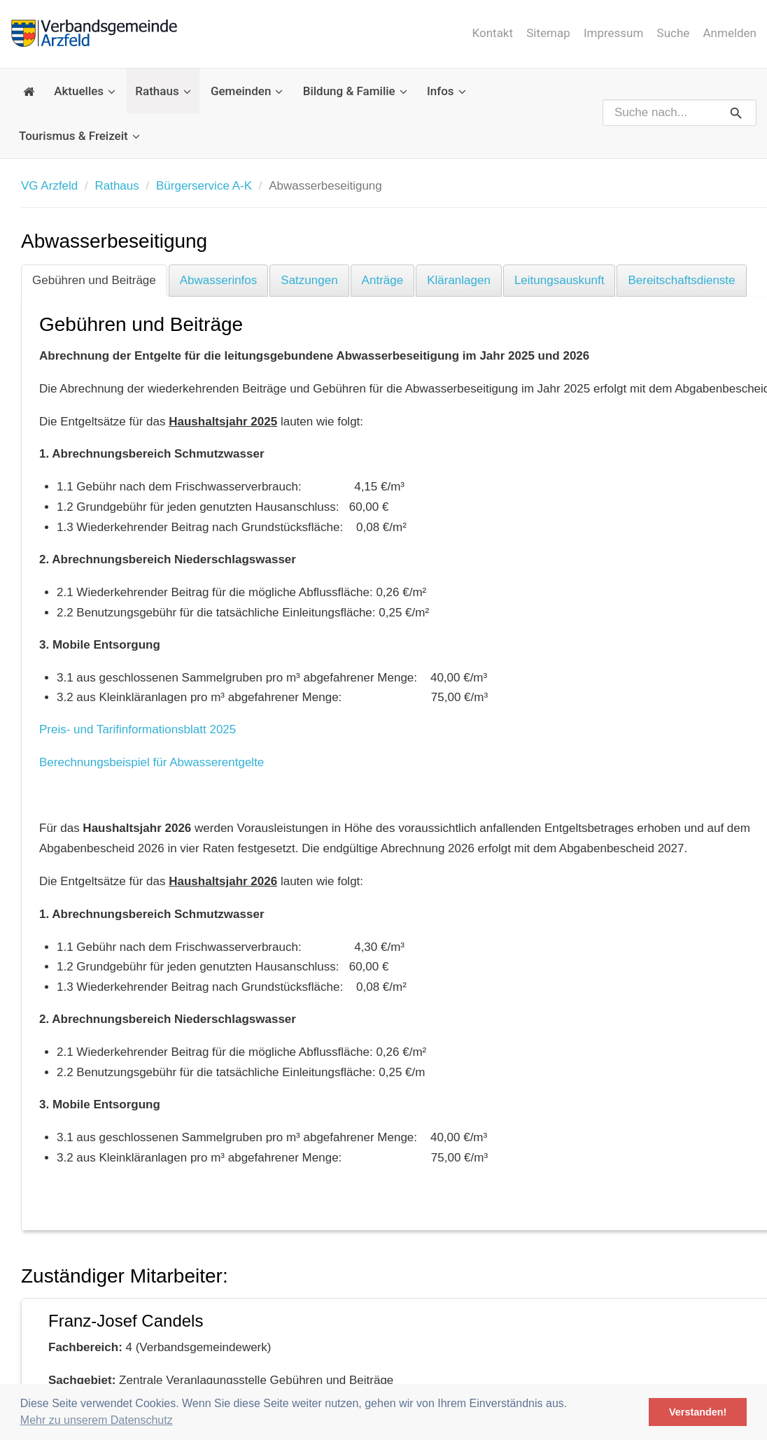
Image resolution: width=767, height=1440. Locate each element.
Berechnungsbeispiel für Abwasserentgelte (151, 762)
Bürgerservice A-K (204, 185)
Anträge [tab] (383, 280)
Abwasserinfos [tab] (219, 280)
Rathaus (162, 91)
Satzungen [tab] (309, 280)
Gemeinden (247, 91)
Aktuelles (84, 91)
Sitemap (548, 33)
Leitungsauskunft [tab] (559, 280)
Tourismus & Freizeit (79, 136)
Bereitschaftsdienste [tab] (681, 280)
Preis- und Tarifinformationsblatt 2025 (137, 729)
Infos (446, 91)
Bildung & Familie (355, 91)
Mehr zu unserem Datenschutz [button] (96, 1420)
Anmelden (730, 33)
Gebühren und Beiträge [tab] (94, 280)
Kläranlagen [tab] (459, 280)
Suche (673, 33)
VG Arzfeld (49, 185)
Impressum (614, 33)
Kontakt (492, 33)
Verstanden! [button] (697, 1412)
